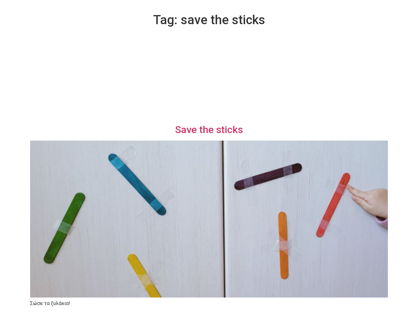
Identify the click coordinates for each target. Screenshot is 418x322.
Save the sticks (209, 130)
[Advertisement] (209, 77)
